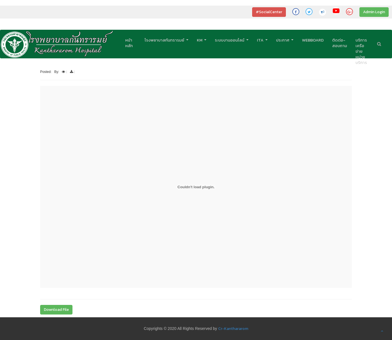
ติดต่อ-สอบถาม (339, 43)
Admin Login (374, 12)
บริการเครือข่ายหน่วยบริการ (361, 51)
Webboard (313, 40)
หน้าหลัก (129, 43)
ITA (260, 40)
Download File (56, 310)
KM (200, 40)
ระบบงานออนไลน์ (230, 40)
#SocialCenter (269, 12)
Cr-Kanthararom (233, 329)
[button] (382, 331)
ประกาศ (283, 40)
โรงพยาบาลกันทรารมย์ (165, 40)
